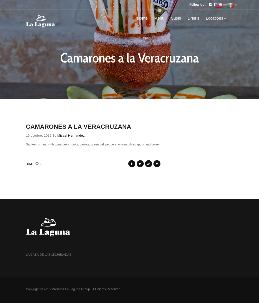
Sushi (176, 18)
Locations (214, 18)
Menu (159, 18)
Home (142, 18)
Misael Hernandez (71, 135)
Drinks (193, 18)
